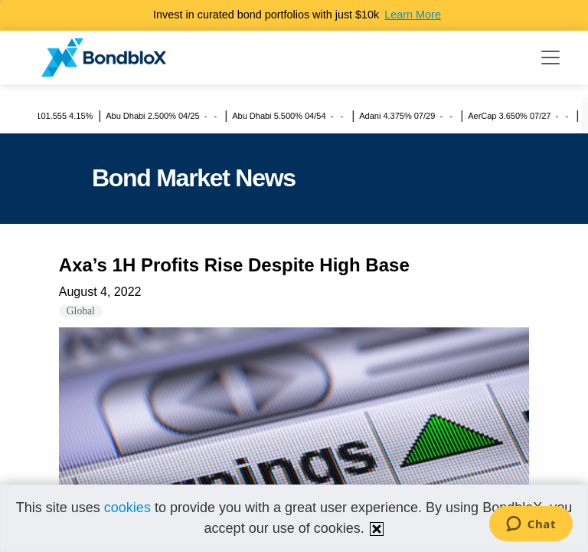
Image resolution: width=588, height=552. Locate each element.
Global (81, 311)
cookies (127, 507)
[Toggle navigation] (550, 57)
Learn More (412, 14)
